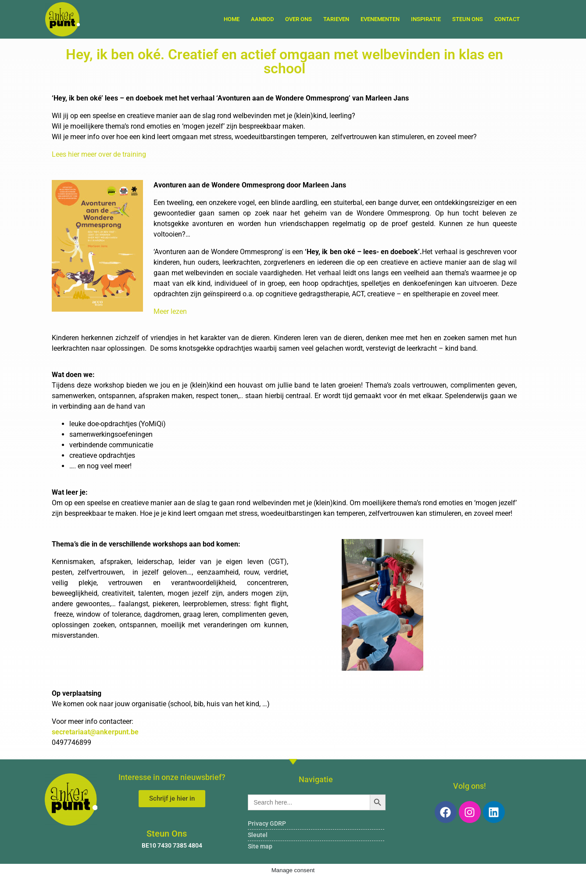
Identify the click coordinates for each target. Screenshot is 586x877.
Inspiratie (426, 19)
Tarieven (336, 19)
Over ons (298, 19)
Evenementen (380, 19)
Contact (507, 19)
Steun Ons (467, 19)
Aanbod (262, 19)
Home (231, 19)
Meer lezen (170, 311)
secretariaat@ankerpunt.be (95, 732)
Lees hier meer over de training (100, 154)
